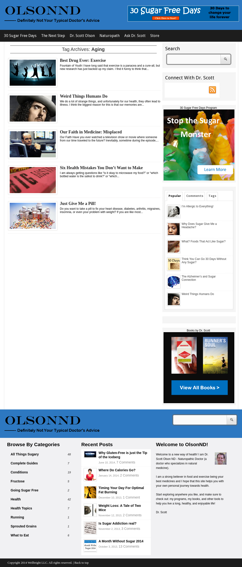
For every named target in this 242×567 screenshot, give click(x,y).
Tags (212, 196)
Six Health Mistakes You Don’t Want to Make (101, 167)
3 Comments (130, 529)
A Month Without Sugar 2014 (121, 541)
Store (154, 35)
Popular (175, 196)
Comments (194, 196)
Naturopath (109, 35)
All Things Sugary (25, 454)
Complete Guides (24, 463)
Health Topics (21, 508)
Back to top (81, 562)
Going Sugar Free (24, 490)
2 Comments (129, 475)
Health (16, 499)
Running (17, 517)
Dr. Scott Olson (82, 35)
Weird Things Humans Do (84, 96)
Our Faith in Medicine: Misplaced (91, 132)
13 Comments (129, 546)
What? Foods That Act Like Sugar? (204, 241)
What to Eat (20, 535)
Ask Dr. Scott (135, 35)
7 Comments (126, 462)
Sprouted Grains (24, 526)
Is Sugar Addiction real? (118, 523)
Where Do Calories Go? (117, 470)
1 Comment (131, 497)
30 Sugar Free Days (20, 35)
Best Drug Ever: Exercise (83, 60)
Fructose (18, 481)
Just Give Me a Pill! (78, 203)
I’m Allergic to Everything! (198, 206)
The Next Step (53, 35)
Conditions (19, 472)
